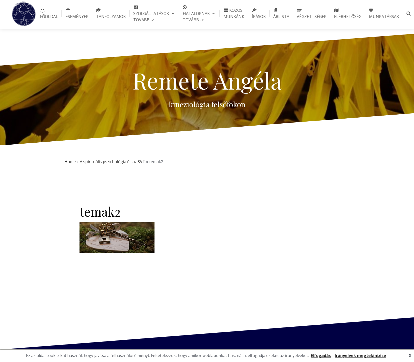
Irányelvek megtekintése (360, 355)
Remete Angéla (207, 80)
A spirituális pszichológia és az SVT (112, 161)
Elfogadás (321, 355)
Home (70, 161)
